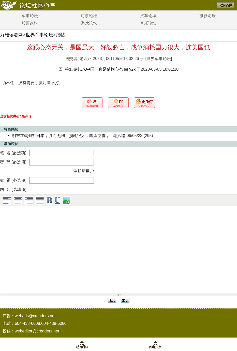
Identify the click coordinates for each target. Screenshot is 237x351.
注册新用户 (83, 171)
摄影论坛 (207, 15)
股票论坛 (30, 23)
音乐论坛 (148, 23)
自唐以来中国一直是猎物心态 (97, 69)
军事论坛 (30, 15)
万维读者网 (11, 34)
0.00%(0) (92, 106)
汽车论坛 (148, 15)
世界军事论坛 (39, 34)
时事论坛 (89, 15)
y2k (132, 69)
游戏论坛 (89, 23)
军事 (50, 5)
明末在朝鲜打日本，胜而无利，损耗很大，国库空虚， (61, 135)
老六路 (86, 58)
